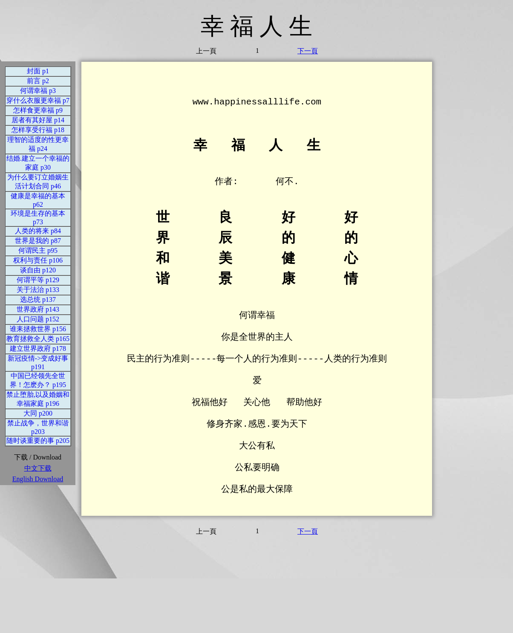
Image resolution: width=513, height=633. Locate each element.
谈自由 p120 (38, 270)
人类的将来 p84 (38, 230)
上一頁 (206, 51)
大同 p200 (37, 413)
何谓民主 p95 (38, 250)
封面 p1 (38, 71)
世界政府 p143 (38, 309)
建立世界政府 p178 (38, 348)
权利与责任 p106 (38, 260)
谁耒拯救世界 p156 (38, 328)
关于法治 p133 (38, 289)
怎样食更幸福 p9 (38, 110)
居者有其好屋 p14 (38, 120)
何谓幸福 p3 (38, 90)
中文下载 (38, 468)
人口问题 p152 (38, 319)
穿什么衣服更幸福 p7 (37, 100)
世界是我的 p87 (38, 240)
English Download (37, 479)
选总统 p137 (38, 299)
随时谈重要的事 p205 (37, 440)
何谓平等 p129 (38, 279)
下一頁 (307, 51)
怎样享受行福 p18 (38, 129)
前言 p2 (38, 80)
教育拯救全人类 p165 (37, 338)
